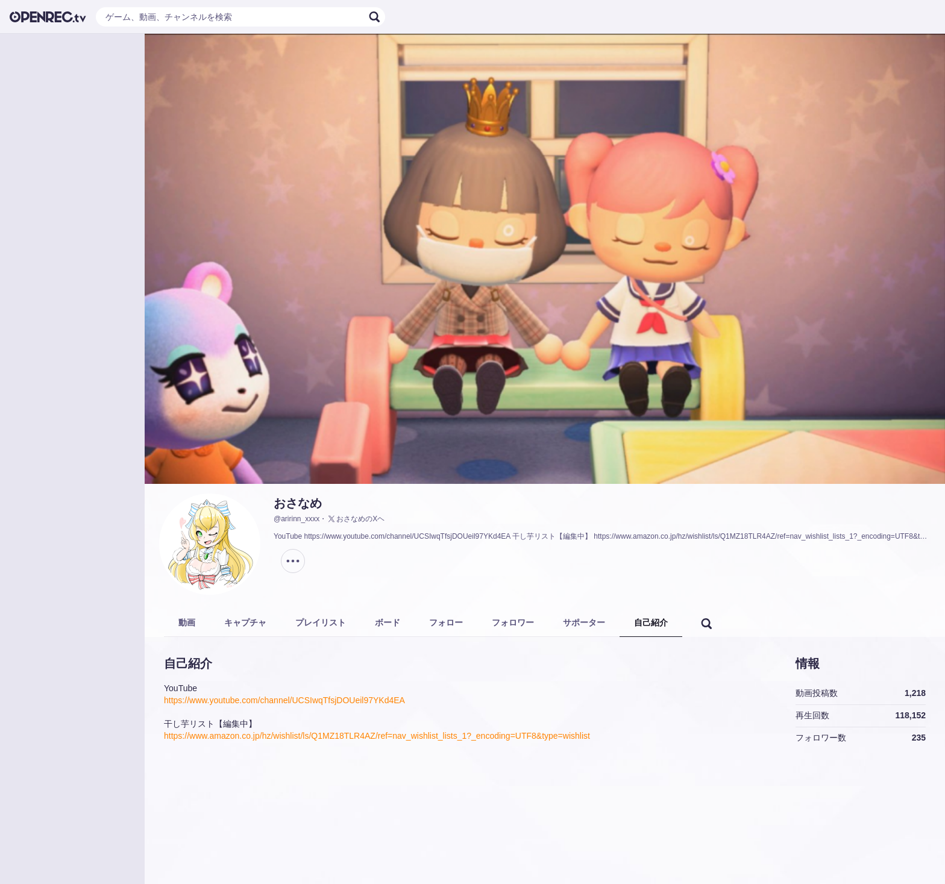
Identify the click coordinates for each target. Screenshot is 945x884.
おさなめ (298, 503)
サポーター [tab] (584, 622)
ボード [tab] (387, 622)
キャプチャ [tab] (245, 622)
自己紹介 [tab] (651, 622)
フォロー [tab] (446, 622)
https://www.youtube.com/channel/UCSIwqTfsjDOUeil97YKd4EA (284, 700)
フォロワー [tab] (513, 622)
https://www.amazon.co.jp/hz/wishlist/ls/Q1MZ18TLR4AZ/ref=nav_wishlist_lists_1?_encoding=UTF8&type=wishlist (377, 736)
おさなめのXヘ (356, 519)
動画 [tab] (186, 622)
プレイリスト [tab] (320, 622)
